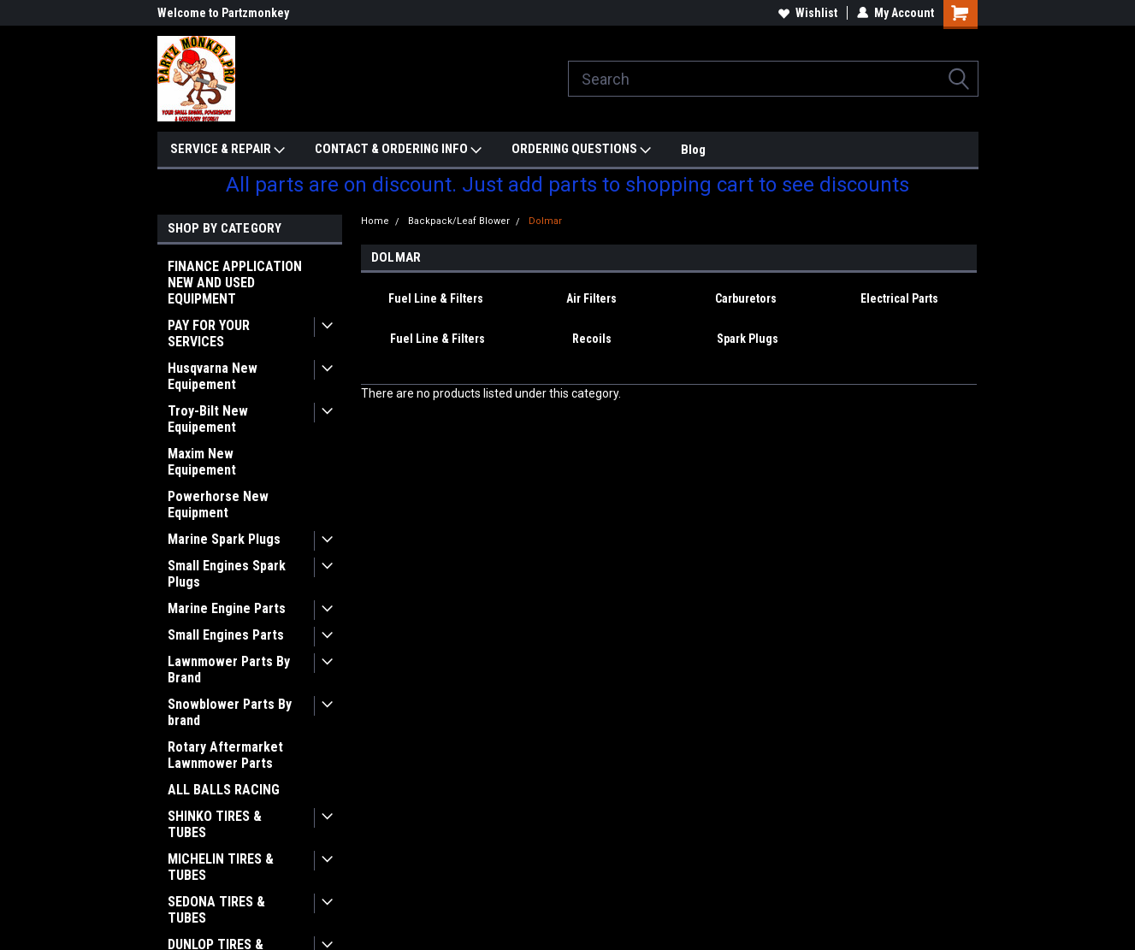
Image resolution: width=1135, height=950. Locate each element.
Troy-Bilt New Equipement (208, 419)
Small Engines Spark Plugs (227, 574)
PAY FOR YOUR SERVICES (209, 333)
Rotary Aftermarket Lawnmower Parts (225, 755)
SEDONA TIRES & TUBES (216, 910)
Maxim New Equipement (202, 461)
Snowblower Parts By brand (230, 712)
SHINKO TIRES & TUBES (215, 824)
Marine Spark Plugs (224, 539)
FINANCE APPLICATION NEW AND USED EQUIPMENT (235, 282)
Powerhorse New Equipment (218, 504)
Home (375, 221)
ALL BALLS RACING (224, 790)
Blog (693, 149)
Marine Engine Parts (227, 608)
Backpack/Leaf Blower (459, 221)
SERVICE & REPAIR (227, 149)
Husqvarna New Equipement (212, 376)
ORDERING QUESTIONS (581, 149)
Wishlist (807, 13)
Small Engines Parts (226, 635)
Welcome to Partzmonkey (223, 13)
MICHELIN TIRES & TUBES (221, 867)
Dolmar (545, 221)
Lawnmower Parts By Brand (229, 669)
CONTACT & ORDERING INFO (398, 149)
